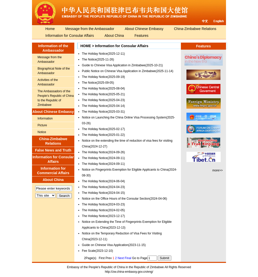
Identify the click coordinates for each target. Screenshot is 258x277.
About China (114, 36)
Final (128, 258)
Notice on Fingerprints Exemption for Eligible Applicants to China (125, 169)
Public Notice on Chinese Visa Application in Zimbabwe (119, 71)
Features (141, 36)
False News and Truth (53, 150)
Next (121, 258)
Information (45, 118)
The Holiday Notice (94, 53)
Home (50, 29)
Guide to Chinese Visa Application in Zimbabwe (113, 65)
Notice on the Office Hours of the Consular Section (116, 198)
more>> (217, 170)
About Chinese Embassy (144, 29)
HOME (85, 46)
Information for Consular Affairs (69, 36)
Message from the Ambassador (89, 29)
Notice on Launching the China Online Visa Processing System (124, 117)
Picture (42, 125)
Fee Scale (88, 251)
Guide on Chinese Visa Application (105, 245)
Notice (42, 132)
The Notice (89, 59)
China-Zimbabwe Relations (195, 29)
